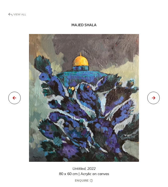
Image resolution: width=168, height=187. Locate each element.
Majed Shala (84, 25)
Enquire (84, 180)
